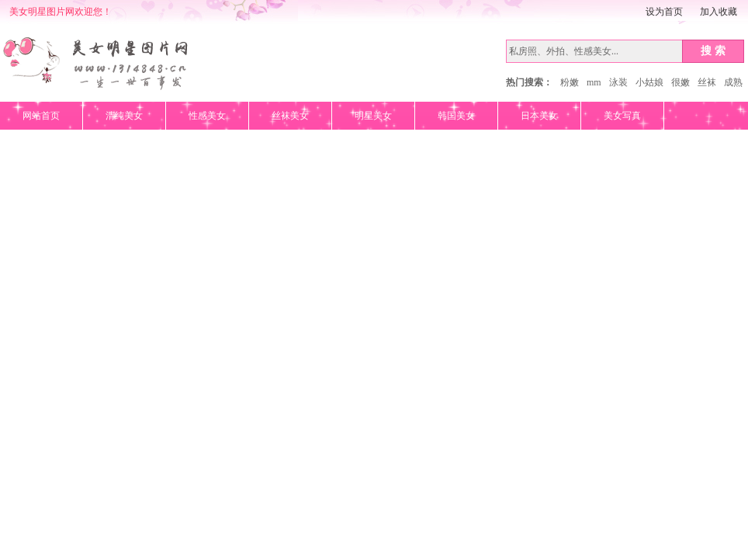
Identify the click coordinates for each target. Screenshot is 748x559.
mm (594, 82)
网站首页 (41, 115)
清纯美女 (124, 115)
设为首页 (664, 11)
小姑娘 (649, 82)
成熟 (733, 82)
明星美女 (373, 115)
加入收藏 (718, 11)
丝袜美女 (290, 115)
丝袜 (707, 82)
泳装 (618, 82)
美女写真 (622, 115)
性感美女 (207, 115)
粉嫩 (569, 82)
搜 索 (713, 50)
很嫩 (680, 82)
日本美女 (539, 115)
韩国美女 (456, 115)
